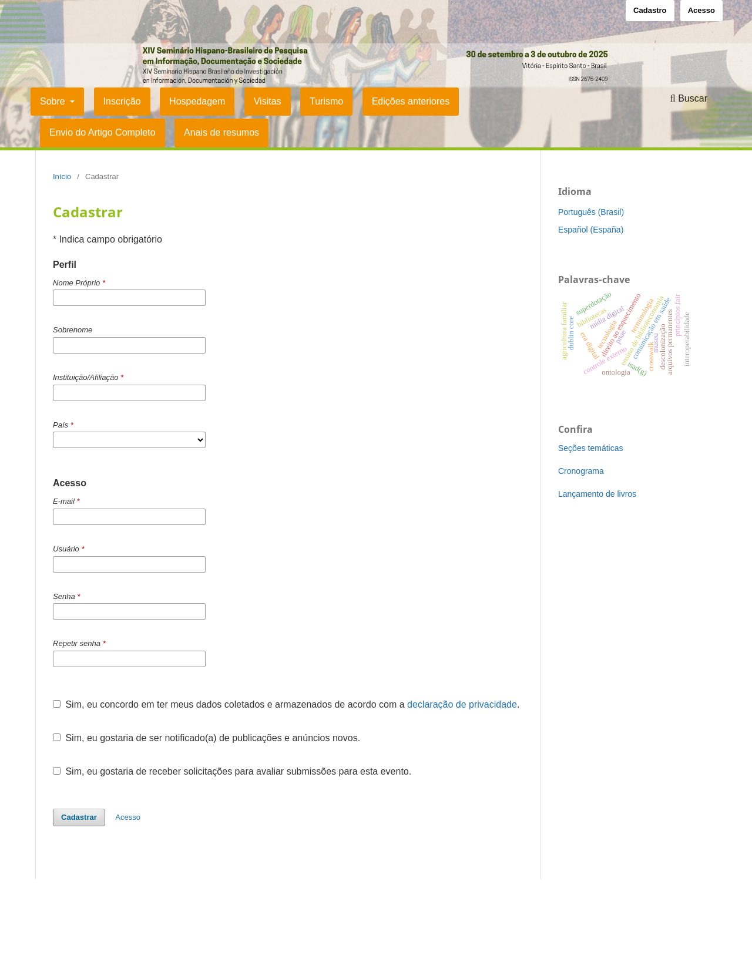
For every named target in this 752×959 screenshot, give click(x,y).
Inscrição (122, 101)
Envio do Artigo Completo (102, 132)
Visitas (267, 101)
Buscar (688, 98)
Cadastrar (79, 817)
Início (62, 176)
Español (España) (590, 229)
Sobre (54, 101)
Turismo (326, 101)
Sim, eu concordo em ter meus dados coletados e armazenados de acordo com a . (286, 704)
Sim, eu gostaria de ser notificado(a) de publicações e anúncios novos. (206, 738)
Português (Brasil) (591, 212)
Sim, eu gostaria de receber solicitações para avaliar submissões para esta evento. (232, 771)
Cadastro (649, 10)
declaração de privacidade (462, 704)
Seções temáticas (590, 448)
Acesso (701, 10)
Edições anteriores (411, 101)
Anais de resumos (221, 132)
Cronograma (581, 471)
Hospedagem (197, 101)
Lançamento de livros (597, 494)
